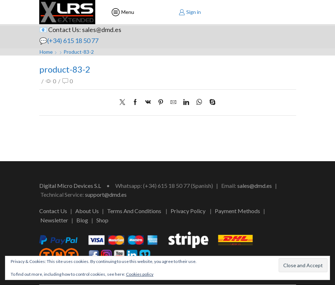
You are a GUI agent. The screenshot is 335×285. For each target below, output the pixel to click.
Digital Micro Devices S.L (70, 185)
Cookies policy (139, 274)
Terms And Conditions (134, 210)
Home (46, 52)
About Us (87, 210)
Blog (82, 220)
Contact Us (53, 210)
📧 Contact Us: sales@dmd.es (80, 29)
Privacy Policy (188, 210)
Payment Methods (237, 210)
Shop (102, 220)
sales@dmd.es (254, 185)
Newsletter (54, 220)
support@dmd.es (106, 194)
